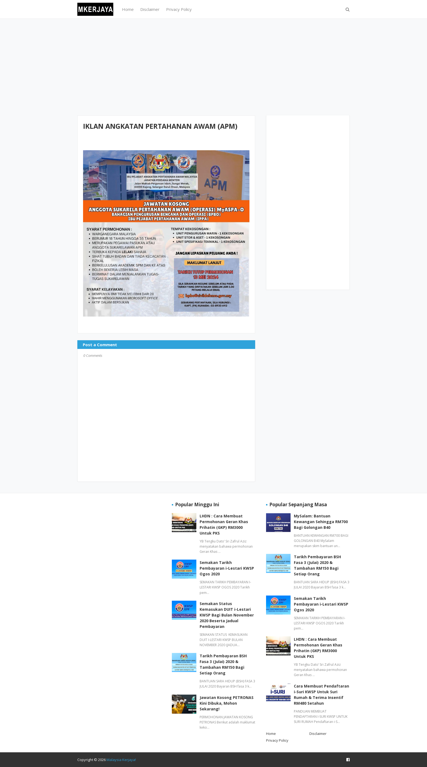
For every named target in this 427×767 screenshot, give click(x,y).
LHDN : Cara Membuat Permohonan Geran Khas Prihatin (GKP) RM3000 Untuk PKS (224, 524)
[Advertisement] (213, 66)
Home (271, 733)
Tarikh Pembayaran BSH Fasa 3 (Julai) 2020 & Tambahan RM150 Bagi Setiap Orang (223, 664)
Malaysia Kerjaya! (121, 759)
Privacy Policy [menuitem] (179, 9)
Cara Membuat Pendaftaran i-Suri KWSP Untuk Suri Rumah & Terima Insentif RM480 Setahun (321, 694)
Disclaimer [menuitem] (150, 9)
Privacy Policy (277, 740)
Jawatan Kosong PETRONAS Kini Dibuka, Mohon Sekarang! (227, 703)
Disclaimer (318, 733)
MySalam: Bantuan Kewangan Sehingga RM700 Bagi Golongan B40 (321, 521)
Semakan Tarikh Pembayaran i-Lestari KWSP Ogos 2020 (227, 568)
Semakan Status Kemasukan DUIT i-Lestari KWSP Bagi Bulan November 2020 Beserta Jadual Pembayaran (227, 615)
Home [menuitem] (128, 9)
